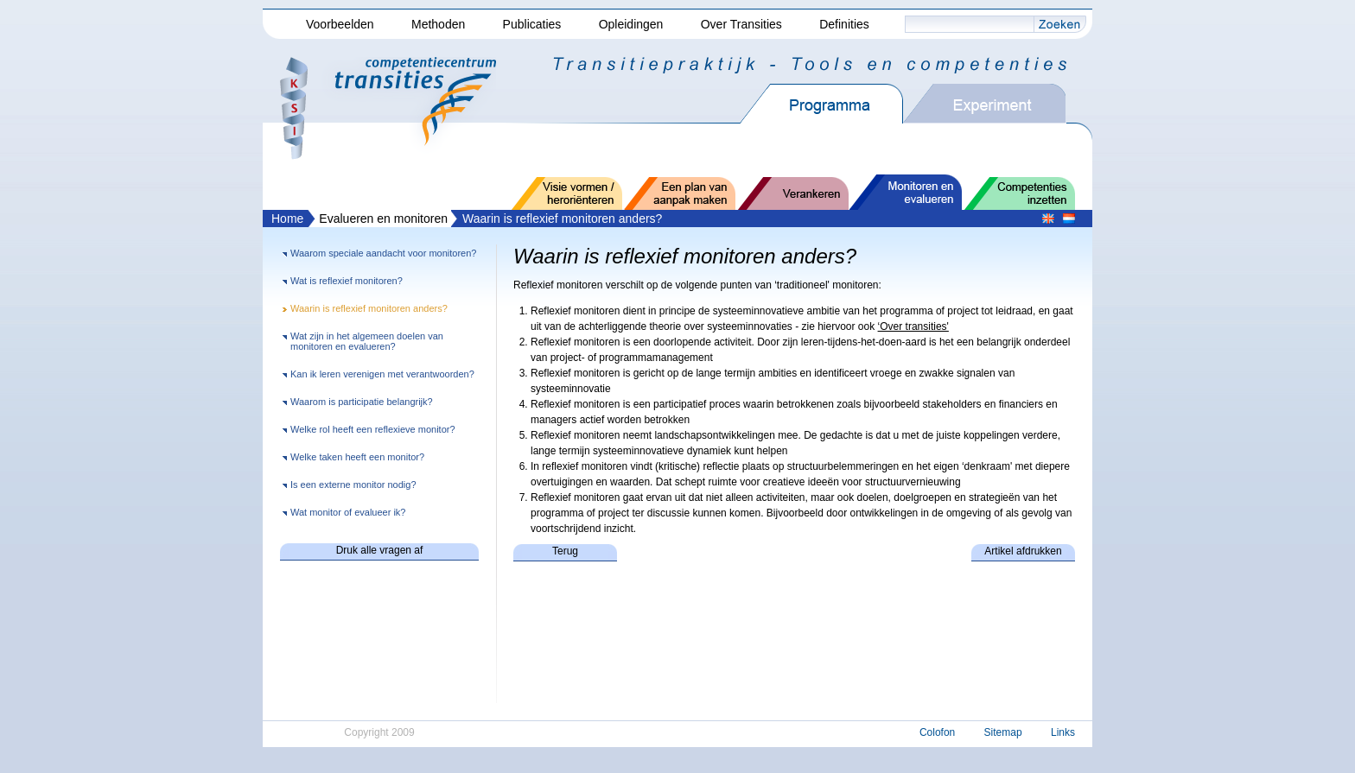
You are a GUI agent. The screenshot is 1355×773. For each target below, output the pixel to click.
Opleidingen (631, 24)
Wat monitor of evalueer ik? (347, 512)
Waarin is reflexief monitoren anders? (562, 218)
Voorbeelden (340, 24)
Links (1063, 732)
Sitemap (1003, 732)
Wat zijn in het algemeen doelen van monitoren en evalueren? (366, 341)
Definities (844, 24)
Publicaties (532, 24)
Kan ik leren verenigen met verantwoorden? (382, 374)
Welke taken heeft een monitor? (357, 457)
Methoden (438, 24)
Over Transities (741, 24)
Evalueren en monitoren (383, 218)
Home (287, 218)
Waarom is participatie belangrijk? (361, 401)
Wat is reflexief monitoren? (346, 281)
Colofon (937, 732)
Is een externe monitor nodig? (353, 484)
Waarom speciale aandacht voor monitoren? (383, 253)
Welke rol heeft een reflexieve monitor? (372, 429)
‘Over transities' (913, 326)
